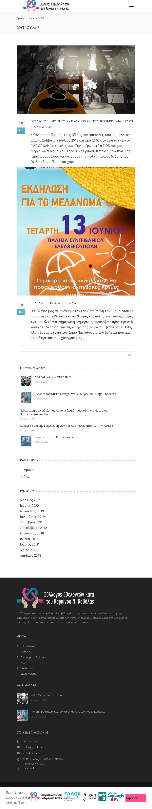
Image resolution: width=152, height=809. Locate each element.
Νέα (23, 662)
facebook (29, 768)
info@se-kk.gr (31, 753)
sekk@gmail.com (33, 747)
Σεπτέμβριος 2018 (33, 528)
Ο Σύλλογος (28, 646)
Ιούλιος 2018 (29, 539)
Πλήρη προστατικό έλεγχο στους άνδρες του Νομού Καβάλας (75, 394)
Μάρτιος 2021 (30, 500)
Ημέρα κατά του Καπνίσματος (54, 437)
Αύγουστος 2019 (32, 511)
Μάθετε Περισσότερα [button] (21, 802)
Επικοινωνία (28, 673)
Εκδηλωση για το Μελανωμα (53, 303)
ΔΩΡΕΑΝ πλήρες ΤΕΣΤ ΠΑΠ (52, 377)
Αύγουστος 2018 (32, 533)
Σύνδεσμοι (27, 668)
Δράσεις (26, 651)
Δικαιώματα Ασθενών (34, 657)
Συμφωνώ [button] (132, 798)
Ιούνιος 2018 (29, 544)
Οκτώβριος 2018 (32, 522)
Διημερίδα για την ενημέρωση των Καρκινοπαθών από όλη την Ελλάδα (66, 426)
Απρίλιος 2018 (30, 555)
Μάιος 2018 (28, 550)
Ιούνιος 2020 (29, 505)
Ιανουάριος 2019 (32, 516)
